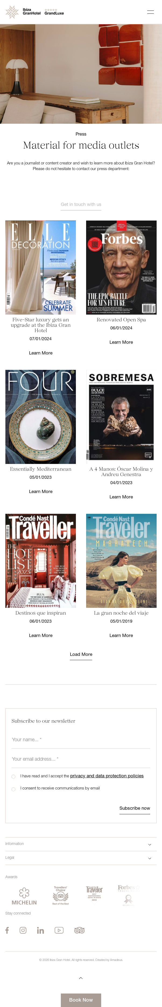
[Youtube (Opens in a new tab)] (59, 930)
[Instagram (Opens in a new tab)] (23, 930)
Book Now (81, 1000)
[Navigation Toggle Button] (151, 12)
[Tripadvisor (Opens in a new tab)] (79, 930)
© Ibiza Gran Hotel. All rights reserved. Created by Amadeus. (81, 960)
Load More (81, 661)
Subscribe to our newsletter (43, 721)
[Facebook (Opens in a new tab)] (7, 930)
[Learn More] (40, 274)
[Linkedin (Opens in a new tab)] (40, 930)
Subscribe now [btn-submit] (134, 808)
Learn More (40, 360)
